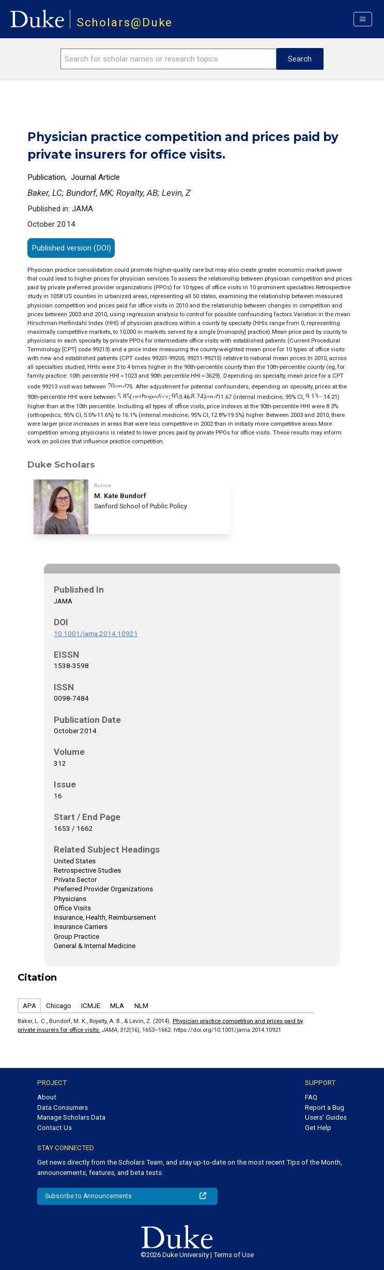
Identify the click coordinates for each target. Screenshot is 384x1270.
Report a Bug (324, 1107)
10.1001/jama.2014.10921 (96, 634)
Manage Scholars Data (71, 1117)
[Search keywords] (168, 59)
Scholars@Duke (124, 22)
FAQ (311, 1097)
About (46, 1097)
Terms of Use (233, 1255)
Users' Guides (326, 1117)
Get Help (318, 1128)
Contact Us (54, 1128)
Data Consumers (62, 1107)
